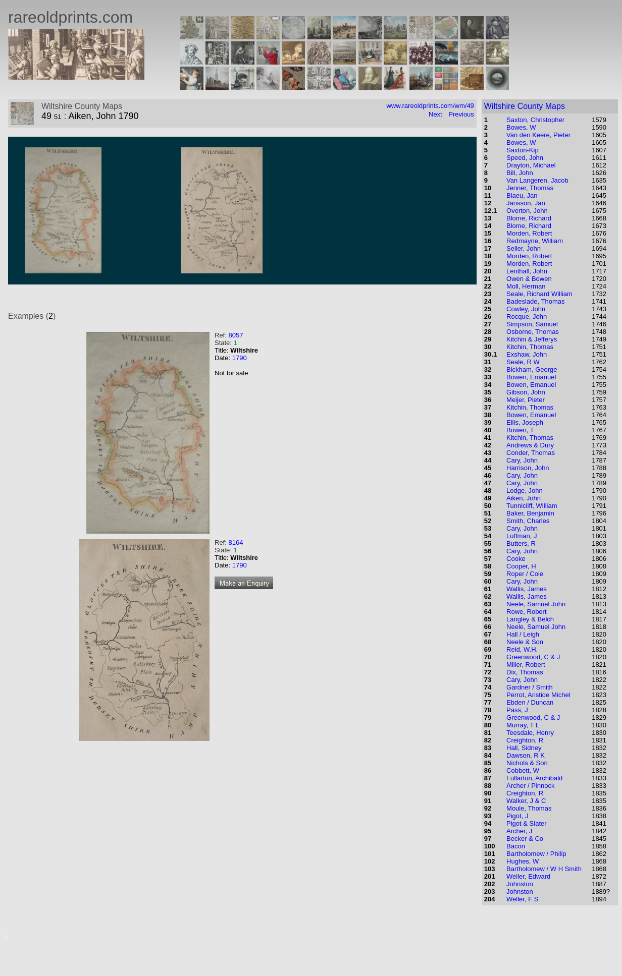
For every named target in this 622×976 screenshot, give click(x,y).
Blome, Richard (528, 218)
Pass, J (517, 710)
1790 (239, 358)
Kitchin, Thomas (529, 347)
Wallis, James (526, 589)
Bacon (515, 846)
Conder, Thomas (530, 452)
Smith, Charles (527, 521)
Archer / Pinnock (530, 785)
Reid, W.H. (522, 649)
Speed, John (524, 157)
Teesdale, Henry (530, 732)
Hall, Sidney (523, 748)
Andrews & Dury (530, 445)
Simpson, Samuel (532, 324)
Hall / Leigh (522, 634)
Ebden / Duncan (529, 702)
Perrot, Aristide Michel (538, 695)
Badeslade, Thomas (535, 301)
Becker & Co (524, 838)
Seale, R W (523, 362)
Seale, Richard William (539, 294)
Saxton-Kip (522, 150)
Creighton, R (524, 740)
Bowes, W (521, 127)
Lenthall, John (526, 271)
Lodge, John (524, 490)
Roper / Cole (524, 574)
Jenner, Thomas (529, 188)
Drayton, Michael (531, 165)
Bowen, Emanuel (531, 377)
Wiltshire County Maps (524, 106)
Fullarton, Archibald (534, 778)
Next (435, 114)
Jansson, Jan (525, 203)
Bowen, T (520, 430)
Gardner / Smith (529, 687)
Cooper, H (521, 566)
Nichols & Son (527, 763)
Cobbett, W (522, 770)
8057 (235, 335)
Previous (461, 114)
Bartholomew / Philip (536, 853)
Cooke (516, 558)
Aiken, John (523, 498)
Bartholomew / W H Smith (544, 869)
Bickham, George (531, 369)
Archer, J (519, 831)
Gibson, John (525, 392)
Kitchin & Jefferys (531, 339)
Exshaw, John (526, 354)
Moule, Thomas (528, 808)
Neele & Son (524, 642)
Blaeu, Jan (521, 195)
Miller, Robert (525, 664)
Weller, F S (522, 899)
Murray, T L (522, 725)
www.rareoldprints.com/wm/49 (430, 105)
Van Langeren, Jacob (537, 180)
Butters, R (521, 543)
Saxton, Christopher (535, 120)
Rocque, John (526, 316)
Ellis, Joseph (524, 422)
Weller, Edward (528, 876)
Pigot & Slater (526, 823)
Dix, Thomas (524, 672)
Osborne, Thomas (532, 331)
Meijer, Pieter (525, 400)
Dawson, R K (525, 755)
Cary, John (522, 460)
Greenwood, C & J (533, 657)
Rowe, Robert (526, 611)
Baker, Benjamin (530, 513)
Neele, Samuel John (535, 604)
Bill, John (519, 173)
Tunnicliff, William (531, 505)
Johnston (519, 884)
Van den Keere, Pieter (538, 135)
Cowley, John (525, 309)
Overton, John (527, 210)
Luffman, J (521, 536)
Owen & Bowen (529, 278)
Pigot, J (517, 816)
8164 (235, 542)
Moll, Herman (525, 286)
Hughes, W (522, 861)
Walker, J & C (526, 801)
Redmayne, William (534, 241)
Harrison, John (527, 468)
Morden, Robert (529, 233)
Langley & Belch (530, 619)
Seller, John (523, 248)
